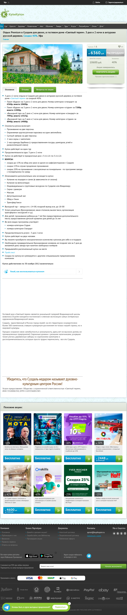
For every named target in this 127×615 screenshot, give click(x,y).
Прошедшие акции (34, 538)
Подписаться (60, 607)
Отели (95, 26)
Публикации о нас (9, 535)
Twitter (121, 533)
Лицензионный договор (69, 535)
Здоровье (22, 26)
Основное (9, 89)
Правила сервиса (9, 542)
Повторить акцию (105, 72)
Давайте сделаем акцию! (37, 532)
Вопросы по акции (45, 89)
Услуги (74, 26)
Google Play (46, 556)
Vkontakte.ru (117, 533)
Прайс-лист (10, 252)
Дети (102, 26)
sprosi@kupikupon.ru (96, 532)
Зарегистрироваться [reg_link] (115, 2)
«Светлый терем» (18, 98)
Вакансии (5, 538)
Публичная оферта (67, 538)
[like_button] (119, 47)
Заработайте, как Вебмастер (38, 535)
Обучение (50, 26)
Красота (13, 26)
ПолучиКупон (85, 26)
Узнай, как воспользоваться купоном (27, 271)
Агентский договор (67, 532)
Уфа (5, 2)
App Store (31, 556)
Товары (59, 26)
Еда (6, 26)
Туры (67, 26)
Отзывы (25, 89)
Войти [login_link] (98, 2)
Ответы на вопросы (10, 545)
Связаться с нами (94, 536)
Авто (42, 26)
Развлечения (32, 26)
